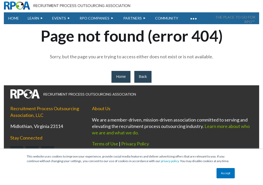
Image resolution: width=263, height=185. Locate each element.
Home (121, 77)
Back (143, 77)
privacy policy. (170, 161)
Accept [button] (225, 173)
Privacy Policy (135, 143)
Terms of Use (105, 143)
